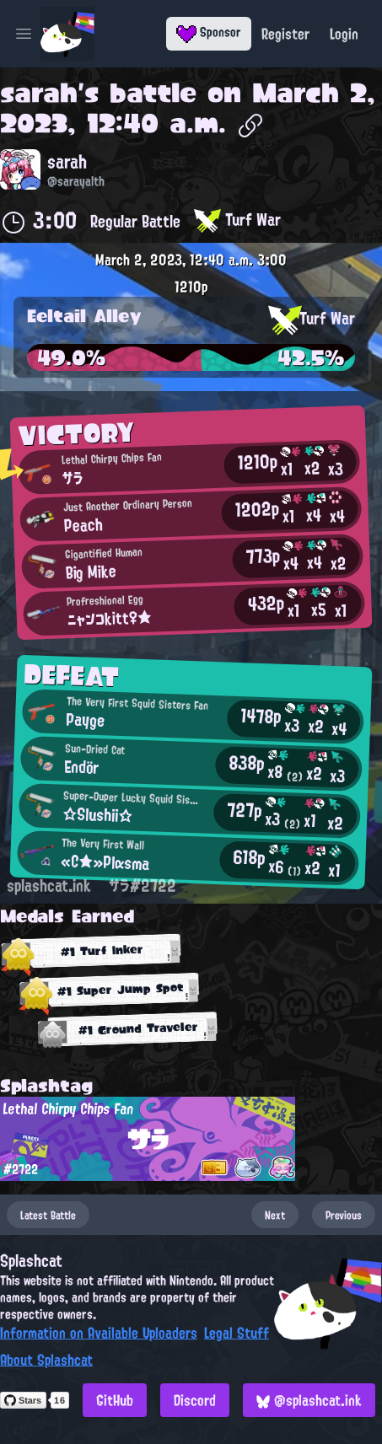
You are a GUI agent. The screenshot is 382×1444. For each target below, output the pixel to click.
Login (344, 33)
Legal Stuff (236, 1333)
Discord (195, 1400)
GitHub (114, 1400)
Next (275, 1215)
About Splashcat (46, 1360)
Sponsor (208, 32)
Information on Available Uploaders (98, 1333)
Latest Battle (48, 1215)
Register (285, 33)
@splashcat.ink (309, 1400)
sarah (39, 92)
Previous (344, 1215)
